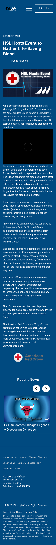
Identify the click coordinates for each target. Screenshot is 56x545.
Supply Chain (9, 463)
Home (6, 457)
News (17, 468)
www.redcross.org (13, 345)
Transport (43, 457)
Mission (23, 457)
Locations (8, 468)
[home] (9, 8)
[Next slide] (46, 388)
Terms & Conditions (12, 512)
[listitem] (28, 414)
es (47, 8)
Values (32, 457)
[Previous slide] (36, 388)
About (14, 457)
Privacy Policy (31, 512)
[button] (29, 8)
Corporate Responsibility (29, 463)
